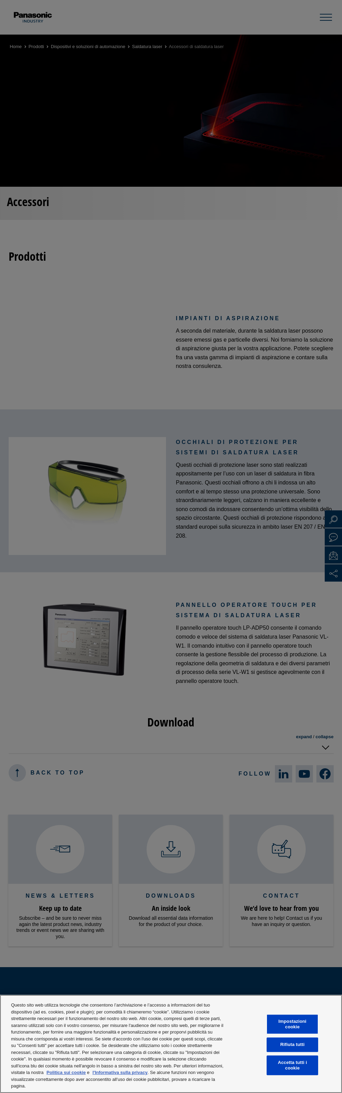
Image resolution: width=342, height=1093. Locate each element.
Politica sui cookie (66, 1072)
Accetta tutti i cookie (292, 1065)
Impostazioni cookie (292, 1024)
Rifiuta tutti (292, 1044)
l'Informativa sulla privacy (119, 1072)
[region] (171, 1044)
